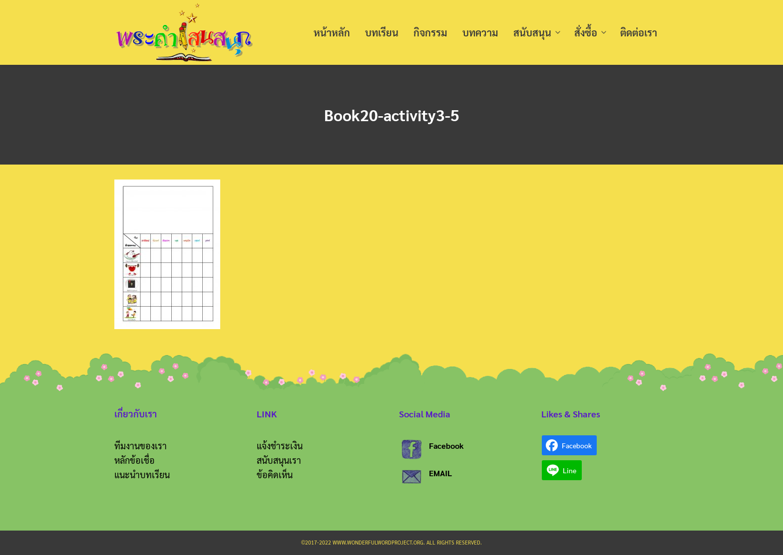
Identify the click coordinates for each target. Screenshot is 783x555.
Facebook (446, 445)
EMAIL (440, 473)
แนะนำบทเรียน (142, 474)
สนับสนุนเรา (279, 460)
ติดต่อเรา (638, 32)
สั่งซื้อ (585, 32)
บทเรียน (381, 32)
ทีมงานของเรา (140, 445)
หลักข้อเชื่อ (134, 460)
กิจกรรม (430, 32)
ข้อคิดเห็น (275, 474)
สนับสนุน (532, 32)
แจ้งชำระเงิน (280, 445)
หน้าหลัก (332, 32)
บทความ (480, 32)
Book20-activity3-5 (391, 114)
